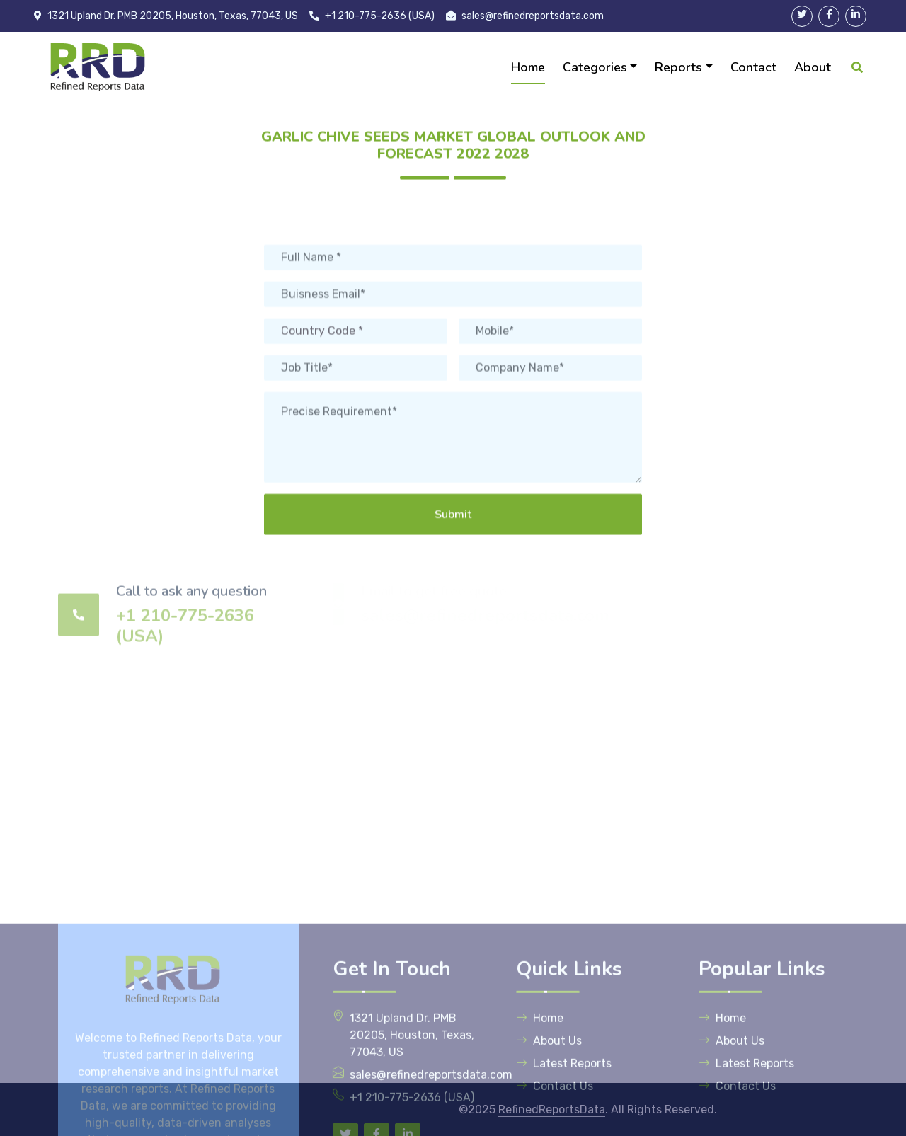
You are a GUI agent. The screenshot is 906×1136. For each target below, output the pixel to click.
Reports (678, 67)
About (812, 67)
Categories (595, 67)
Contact (753, 67)
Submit (453, 583)
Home (528, 67)
